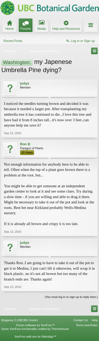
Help (95, 320)
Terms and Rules (87, 325)
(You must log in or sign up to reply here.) (71, 296)
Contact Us (80, 320)
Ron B (25, 144)
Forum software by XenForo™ (35, 325)
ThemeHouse (60, 328)
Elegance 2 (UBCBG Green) (19, 320)
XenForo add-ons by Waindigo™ (35, 336)
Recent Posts (12, 41)
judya (24, 83)
